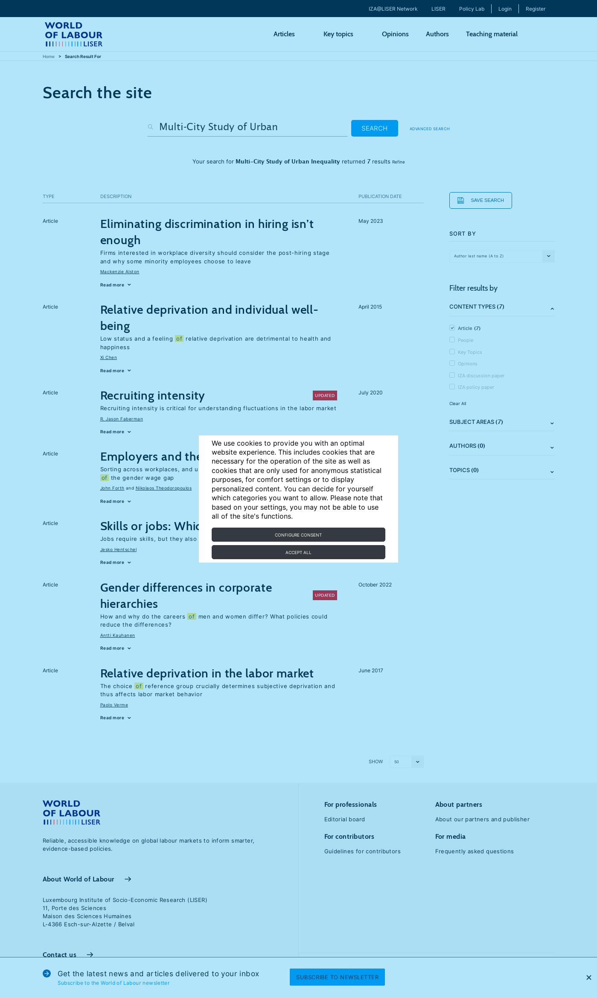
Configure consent (298, 534)
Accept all (298, 552)
